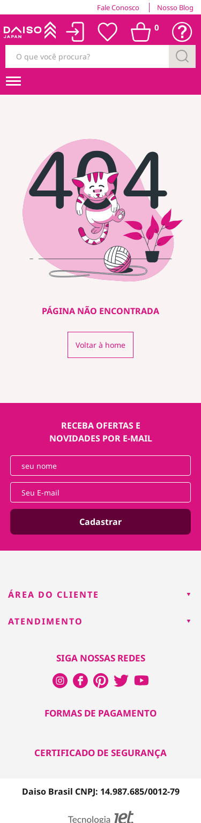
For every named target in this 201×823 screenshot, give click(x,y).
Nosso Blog (175, 7)
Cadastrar (100, 522)
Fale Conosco (118, 7)
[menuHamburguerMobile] (13, 81)
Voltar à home (100, 345)
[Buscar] (182, 56)
